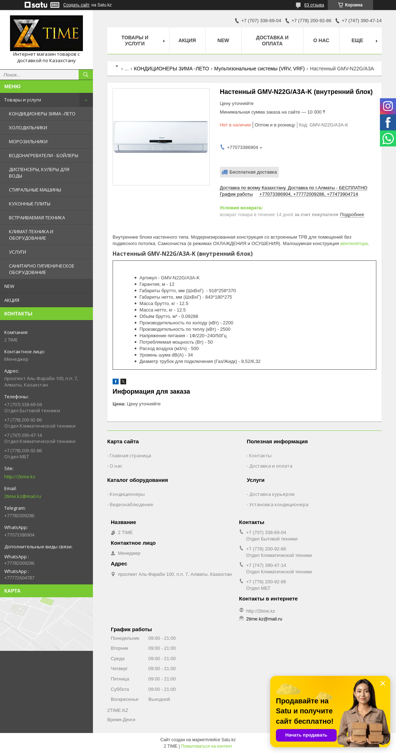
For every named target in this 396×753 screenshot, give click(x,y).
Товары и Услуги (135, 40)
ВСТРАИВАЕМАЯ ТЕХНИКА (37, 217)
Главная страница (130, 455)
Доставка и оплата (272, 40)
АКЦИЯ (11, 300)
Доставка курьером (271, 494)
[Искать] (86, 74)
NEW (9, 286)
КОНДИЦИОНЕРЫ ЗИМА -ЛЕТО (42, 113)
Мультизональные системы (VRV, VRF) (259, 68)
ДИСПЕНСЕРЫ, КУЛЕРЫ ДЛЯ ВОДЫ (39, 172)
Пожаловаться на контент (206, 746)
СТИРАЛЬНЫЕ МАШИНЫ (35, 189)
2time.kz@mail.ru (22, 496)
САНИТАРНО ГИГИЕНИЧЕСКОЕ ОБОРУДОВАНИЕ (41, 269)
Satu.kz (228, 739)
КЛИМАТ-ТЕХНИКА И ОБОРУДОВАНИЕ (31, 234)
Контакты (260, 455)
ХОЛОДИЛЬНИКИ (28, 127)
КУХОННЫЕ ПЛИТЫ (29, 203)
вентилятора (354, 243)
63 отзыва (314, 5)
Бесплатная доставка (253, 172)
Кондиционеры (127, 494)
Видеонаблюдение (131, 504)
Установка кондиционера (278, 504)
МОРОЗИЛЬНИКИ (28, 141)
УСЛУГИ (17, 252)
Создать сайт (76, 5)
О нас (321, 40)
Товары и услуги (22, 99)
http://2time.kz (19, 476)
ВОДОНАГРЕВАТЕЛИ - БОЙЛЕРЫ (43, 155)
